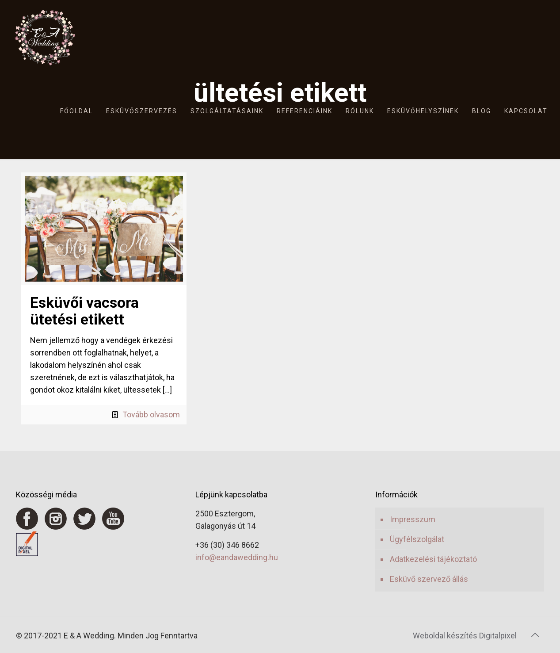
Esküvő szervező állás (429, 579)
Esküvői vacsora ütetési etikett (84, 311)
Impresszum (412, 519)
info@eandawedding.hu (236, 557)
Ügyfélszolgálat (417, 539)
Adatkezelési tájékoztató (433, 559)
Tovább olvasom (151, 414)
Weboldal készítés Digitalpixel (465, 635)
